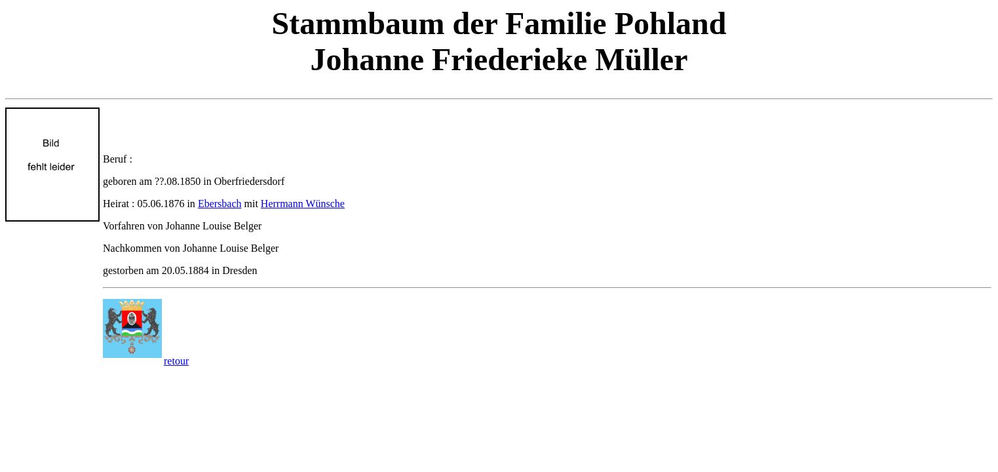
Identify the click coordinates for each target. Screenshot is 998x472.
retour (176, 360)
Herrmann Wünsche (303, 203)
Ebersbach (220, 203)
